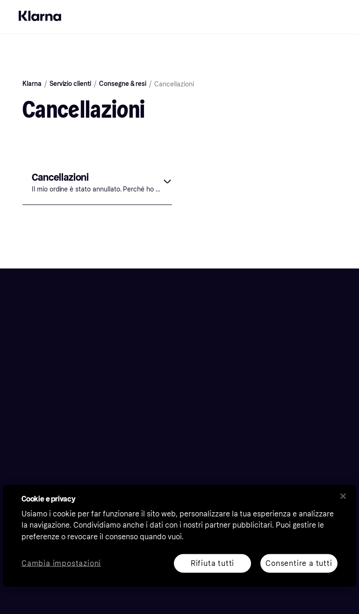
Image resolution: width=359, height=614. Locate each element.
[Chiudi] (343, 496)
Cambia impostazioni (61, 563)
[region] (179, 535)
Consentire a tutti (299, 562)
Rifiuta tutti (212, 562)
